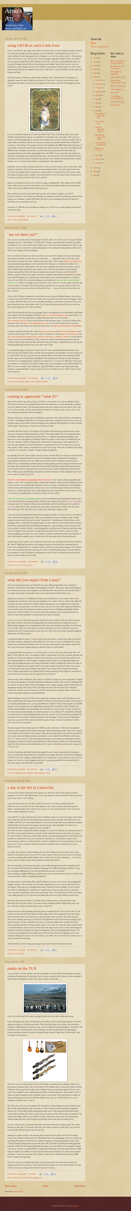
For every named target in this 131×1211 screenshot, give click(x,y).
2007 (95, 171)
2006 (95, 175)
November (99, 84)
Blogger (76, 1206)
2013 (95, 62)
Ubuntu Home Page (117, 102)
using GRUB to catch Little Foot (33, 45)
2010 (95, 73)
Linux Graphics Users (117, 77)
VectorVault (114, 93)
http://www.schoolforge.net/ (68, 331)
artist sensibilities (28, 773)
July (97, 99)
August (98, 95)
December (99, 80)
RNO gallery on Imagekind (115, 73)
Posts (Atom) (18, 1191)
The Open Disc (115, 105)
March (97, 155)
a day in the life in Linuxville (30, 787)
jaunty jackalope (22, 220)
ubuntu (27, 382)
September (99, 92)
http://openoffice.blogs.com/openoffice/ (68, 326)
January (98, 163)
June (97, 103)
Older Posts (79, 1186)
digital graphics (40, 773)
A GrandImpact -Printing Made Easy (117, 97)
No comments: (32, 216)
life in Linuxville (18, 382)
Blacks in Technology (117, 86)
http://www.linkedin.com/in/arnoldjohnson (118, 62)
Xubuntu (45, 382)
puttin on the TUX (22, 968)
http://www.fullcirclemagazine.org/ (55, 315)
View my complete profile (100, 47)
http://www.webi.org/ (46, 331)
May (97, 107)
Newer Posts (11, 1186)
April (97, 111)
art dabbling (17, 773)
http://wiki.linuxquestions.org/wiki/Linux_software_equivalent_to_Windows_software (38, 337)
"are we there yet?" (22, 234)
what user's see (27, 565)
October (98, 88)
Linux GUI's (17, 565)
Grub (14, 220)
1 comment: (32, 1174)
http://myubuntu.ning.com (16, 321)
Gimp (48, 773)
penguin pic (38, 1178)
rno (94, 43)
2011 (95, 69)
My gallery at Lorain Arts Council (117, 67)
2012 (95, 66)
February (98, 159)
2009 (95, 77)
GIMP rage (16, 1178)
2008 (95, 168)
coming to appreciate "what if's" (32, 396)
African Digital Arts (117, 89)
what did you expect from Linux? (33, 580)
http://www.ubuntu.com (73, 261)
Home (45, 1186)
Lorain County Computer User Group (118, 81)
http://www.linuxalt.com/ (70, 334)
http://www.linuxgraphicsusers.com (35, 323)
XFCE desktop (36, 382)
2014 (95, 58)
